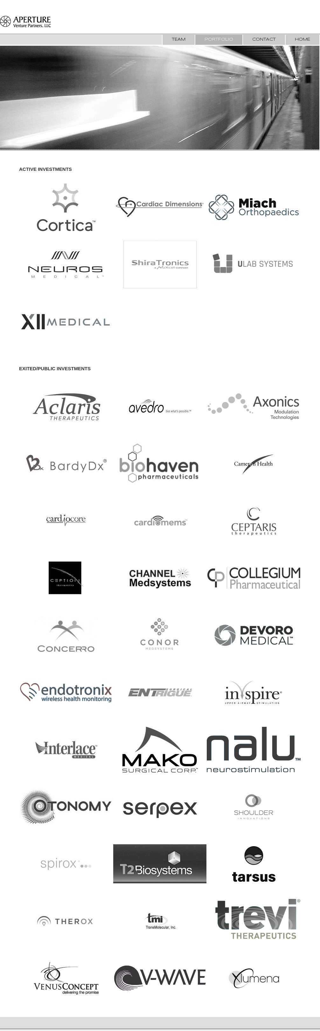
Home (302, 39)
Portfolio (219, 39)
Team (178, 39)
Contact (264, 39)
